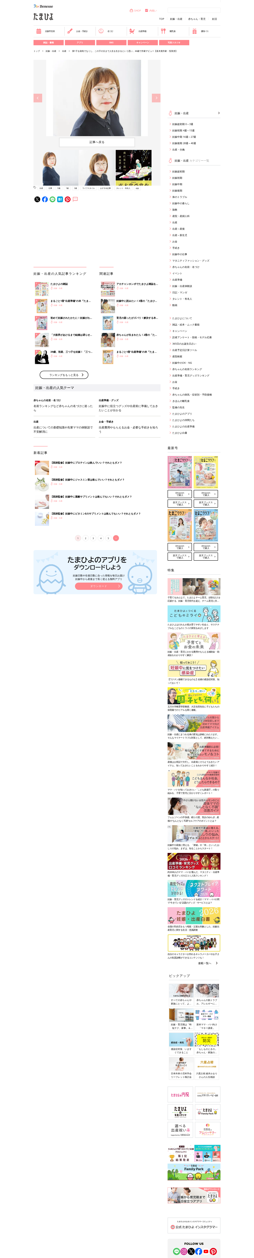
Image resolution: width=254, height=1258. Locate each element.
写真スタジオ (174, 42)
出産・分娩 (178, 149)
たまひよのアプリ (182, 413)
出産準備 (137, 31)
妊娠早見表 (45, 31)
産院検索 (177, 356)
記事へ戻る (97, 142)
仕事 (50, 188)
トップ (37, 51)
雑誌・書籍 (48, 42)
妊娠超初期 (178, 171)
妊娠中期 (177, 184)
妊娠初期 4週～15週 (183, 130)
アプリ (80, 42)
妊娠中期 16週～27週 (184, 136)
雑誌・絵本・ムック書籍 (185, 324)
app (137, 188)
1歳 (67, 188)
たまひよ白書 (179, 432)
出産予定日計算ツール (184, 350)
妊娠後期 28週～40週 (184, 143)
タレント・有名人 (123, 188)
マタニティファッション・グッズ (190, 260)
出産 (64, 51)
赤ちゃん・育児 (196, 19)
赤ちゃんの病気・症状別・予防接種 (192, 394)
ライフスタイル (88, 188)
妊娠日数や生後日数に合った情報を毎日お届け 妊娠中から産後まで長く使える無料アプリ (99, 577)
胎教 (174, 209)
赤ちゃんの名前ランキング (187, 369)
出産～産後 (178, 228)
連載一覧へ (204, 963)
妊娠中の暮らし (181, 203)
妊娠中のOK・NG (182, 362)
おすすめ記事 (105, 188)
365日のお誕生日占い (184, 343)
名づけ (105, 31)
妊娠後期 (177, 190)
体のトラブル (179, 197)
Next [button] (156, 98)
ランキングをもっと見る (63, 375)
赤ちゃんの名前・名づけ (185, 267)
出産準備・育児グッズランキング (190, 375)
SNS (111, 42)
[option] (97, 98)
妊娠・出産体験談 (182, 286)
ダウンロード (98, 586)
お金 (174, 241)
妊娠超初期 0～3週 (182, 124)
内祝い (151, 10)
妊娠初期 (177, 177)
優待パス (200, 31)
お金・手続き (77, 31)
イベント (177, 273)
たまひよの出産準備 (183, 426)
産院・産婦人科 (181, 216)
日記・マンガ (179, 292)
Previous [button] (38, 98)
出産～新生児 (179, 235)
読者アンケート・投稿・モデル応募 (192, 337)
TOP (161, 19)
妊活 (214, 19)
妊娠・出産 (176, 19)
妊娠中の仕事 (179, 254)
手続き (176, 247)
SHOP (135, 10)
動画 (174, 305)
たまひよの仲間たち (183, 420)
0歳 (59, 188)
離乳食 (168, 31)
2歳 (75, 188)
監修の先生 (178, 407)
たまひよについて (182, 318)
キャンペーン (142, 42)
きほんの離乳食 (181, 401)
